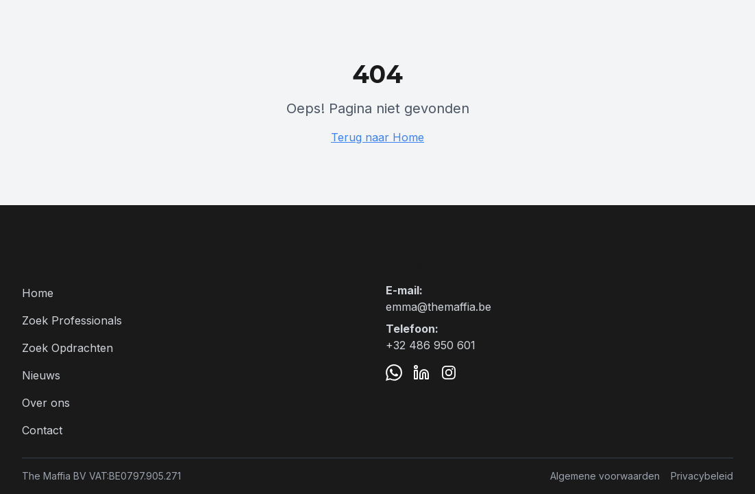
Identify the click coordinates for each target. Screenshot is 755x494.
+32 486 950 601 (430, 345)
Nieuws (41, 375)
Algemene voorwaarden (605, 476)
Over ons (46, 403)
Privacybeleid (702, 476)
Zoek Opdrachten (67, 348)
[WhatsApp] (394, 372)
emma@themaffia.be (438, 307)
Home (37, 293)
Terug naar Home (377, 137)
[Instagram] (449, 372)
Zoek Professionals (72, 320)
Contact (42, 430)
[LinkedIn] (421, 372)
